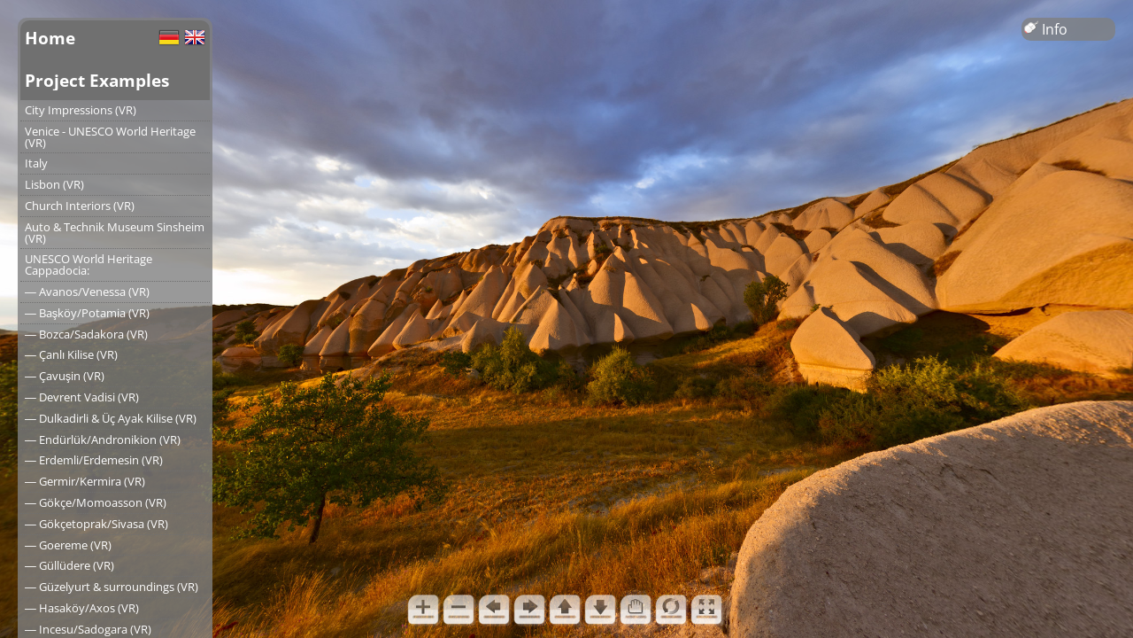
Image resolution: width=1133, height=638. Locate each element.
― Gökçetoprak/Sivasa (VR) (96, 524)
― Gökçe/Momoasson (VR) (95, 502)
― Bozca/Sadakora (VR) (86, 334)
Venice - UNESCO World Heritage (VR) (110, 137)
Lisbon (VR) (54, 184)
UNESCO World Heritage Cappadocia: (88, 264)
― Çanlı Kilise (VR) (71, 354)
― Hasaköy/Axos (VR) (82, 608)
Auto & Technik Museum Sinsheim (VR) (114, 232)
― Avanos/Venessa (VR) (87, 292)
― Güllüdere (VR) (69, 565)
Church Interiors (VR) (80, 206)
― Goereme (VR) (68, 545)
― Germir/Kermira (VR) (85, 481)
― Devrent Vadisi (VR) (82, 397)
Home (50, 38)
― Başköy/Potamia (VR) (87, 313)
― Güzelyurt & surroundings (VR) (111, 587)
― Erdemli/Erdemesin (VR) (94, 460)
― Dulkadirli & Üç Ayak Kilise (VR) (111, 418)
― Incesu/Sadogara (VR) (88, 629)
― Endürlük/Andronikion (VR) (103, 439)
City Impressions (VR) (80, 110)
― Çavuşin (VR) (64, 376)
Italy (36, 163)
